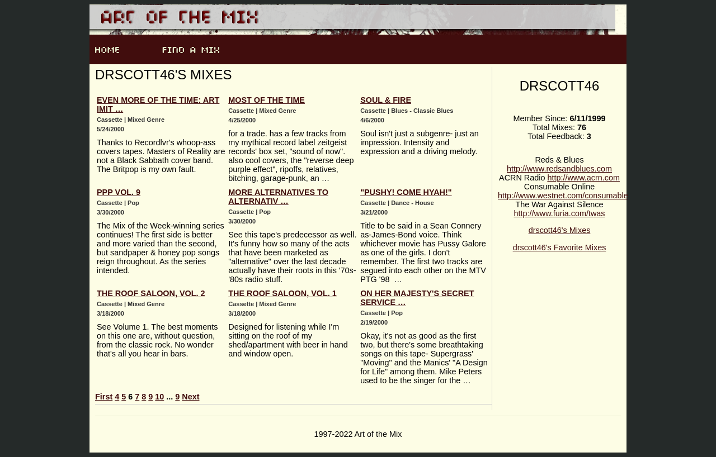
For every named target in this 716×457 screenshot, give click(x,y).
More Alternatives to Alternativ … (278, 197)
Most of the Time (266, 100)
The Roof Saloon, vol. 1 (282, 293)
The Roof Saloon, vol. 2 (151, 293)
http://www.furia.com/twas (559, 213)
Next (190, 396)
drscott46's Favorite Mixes (559, 247)
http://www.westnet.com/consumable (563, 195)
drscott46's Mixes (560, 230)
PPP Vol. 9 (118, 192)
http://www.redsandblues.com (559, 168)
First (103, 396)
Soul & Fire (385, 100)
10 (159, 396)
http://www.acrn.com (583, 177)
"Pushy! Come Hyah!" (405, 192)
